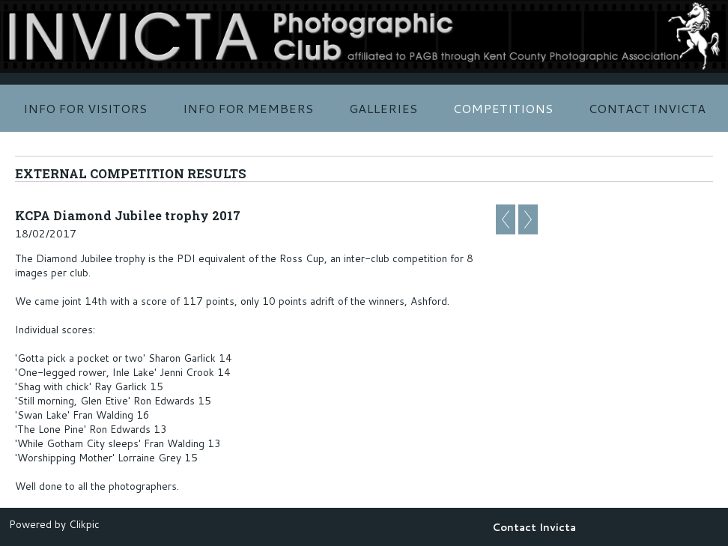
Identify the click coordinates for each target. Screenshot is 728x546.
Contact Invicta (647, 108)
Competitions (503, 108)
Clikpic (84, 524)
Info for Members (248, 108)
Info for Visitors (85, 108)
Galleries (383, 108)
